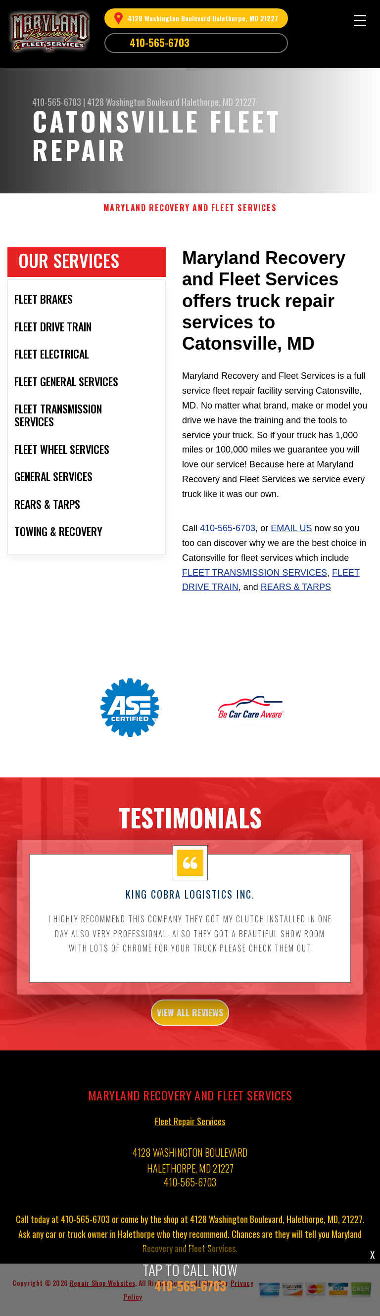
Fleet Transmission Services (254, 573)
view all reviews (190, 1016)
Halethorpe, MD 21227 (219, 101)
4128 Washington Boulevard (133, 101)
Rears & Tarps (296, 587)
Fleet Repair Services (190, 1124)
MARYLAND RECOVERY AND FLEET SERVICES (190, 208)
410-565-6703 (160, 42)
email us (291, 528)
